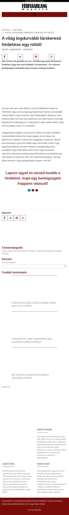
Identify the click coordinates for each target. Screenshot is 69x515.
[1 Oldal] (33, 190)
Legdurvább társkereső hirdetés (34, 1)
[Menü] (34, 14)
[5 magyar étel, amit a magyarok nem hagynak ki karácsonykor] (34, 336)
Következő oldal (33, 198)
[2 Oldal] (36, 190)
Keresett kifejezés (9, 262)
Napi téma (17, 30)
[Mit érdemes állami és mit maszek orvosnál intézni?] (34, 372)
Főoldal (6, 30)
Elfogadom (34, 510)
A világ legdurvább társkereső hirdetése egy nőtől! (29, 32)
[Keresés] (65, 266)
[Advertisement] (34, 403)
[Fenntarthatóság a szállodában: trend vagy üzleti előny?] (34, 300)
